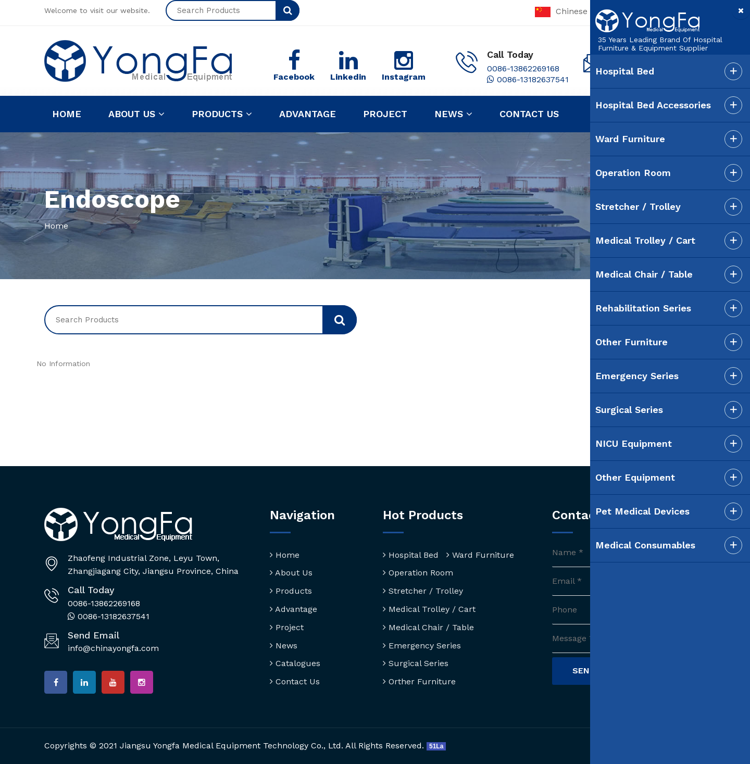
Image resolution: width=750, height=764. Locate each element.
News (453, 114)
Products (222, 114)
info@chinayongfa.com (113, 648)
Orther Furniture (419, 681)
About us (136, 114)
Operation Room (418, 573)
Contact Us (295, 681)
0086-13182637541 (528, 79)
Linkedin (348, 77)
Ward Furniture (480, 555)
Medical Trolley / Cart (429, 609)
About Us (291, 573)
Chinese (561, 11)
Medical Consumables (644, 545)
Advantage (307, 113)
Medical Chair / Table (428, 627)
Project (385, 113)
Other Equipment (633, 477)
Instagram (404, 77)
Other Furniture (630, 341)
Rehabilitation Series (642, 308)
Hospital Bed (411, 555)
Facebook (294, 77)
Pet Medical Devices (641, 511)
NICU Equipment (632, 443)
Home (66, 113)
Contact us (529, 113)
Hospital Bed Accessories (651, 104)
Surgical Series (415, 663)
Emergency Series (422, 645)
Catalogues (295, 663)
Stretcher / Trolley (423, 591)
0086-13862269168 (523, 68)
